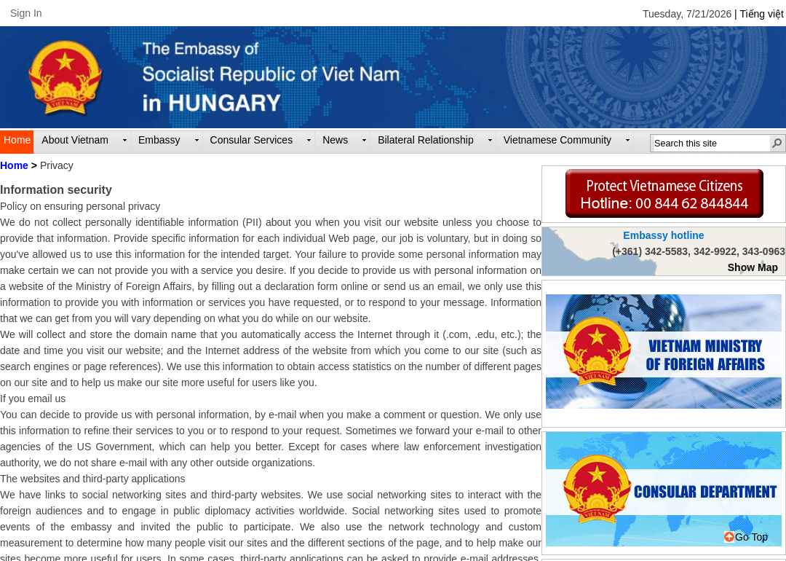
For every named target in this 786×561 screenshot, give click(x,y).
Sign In (26, 13)
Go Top (746, 537)
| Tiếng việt (759, 14)
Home (14, 165)
